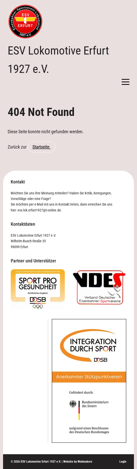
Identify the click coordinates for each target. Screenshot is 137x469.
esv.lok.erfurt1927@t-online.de (39, 210)
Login (122, 461)
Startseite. (41, 147)
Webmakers (85, 461)
